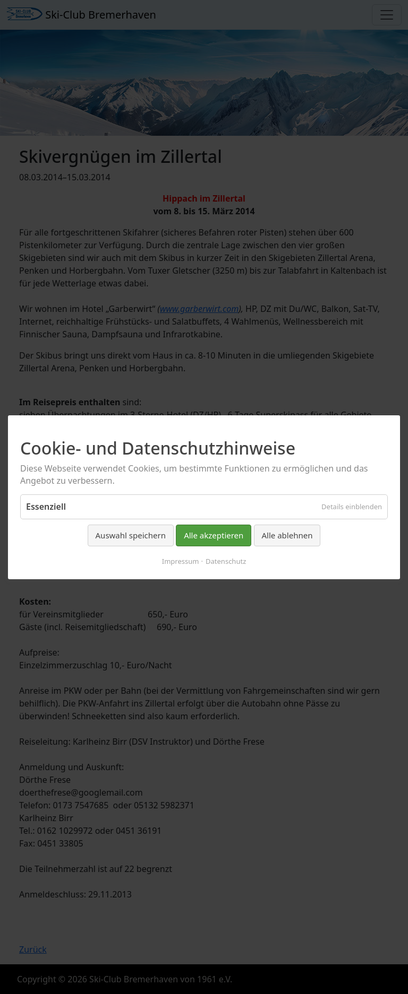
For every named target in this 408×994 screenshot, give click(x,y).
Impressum (180, 560)
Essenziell (46, 506)
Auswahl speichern (131, 535)
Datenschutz (226, 560)
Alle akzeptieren (213, 535)
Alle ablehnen (287, 535)
